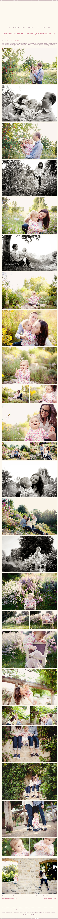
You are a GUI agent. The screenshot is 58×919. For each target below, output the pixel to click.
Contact (43, 27)
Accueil (9, 27)
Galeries (23, 27)
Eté (18, 40)
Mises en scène (14, 40)
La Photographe (16, 27)
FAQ (15, 909)
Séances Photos (31, 27)
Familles (8, 40)
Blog (49, 27)
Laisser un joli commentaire (9, 898)
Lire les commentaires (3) (50, 898)
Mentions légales (24, 909)
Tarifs (38, 27)
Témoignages (8, 909)
